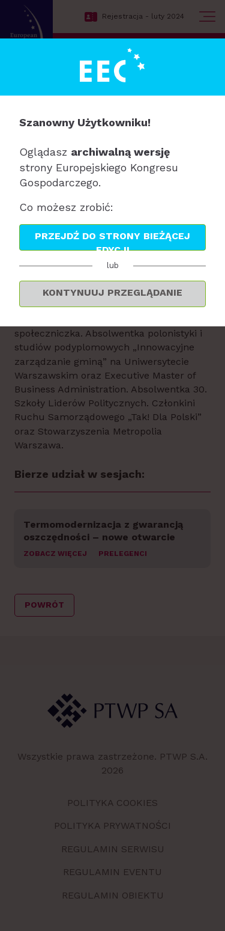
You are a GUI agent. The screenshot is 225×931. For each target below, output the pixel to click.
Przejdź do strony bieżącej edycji (112, 240)
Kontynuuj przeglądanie (112, 292)
